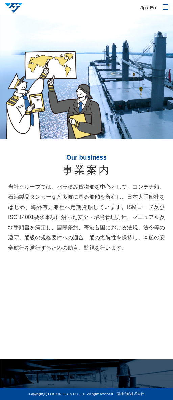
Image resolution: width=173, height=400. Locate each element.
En (153, 7)
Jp (143, 7)
